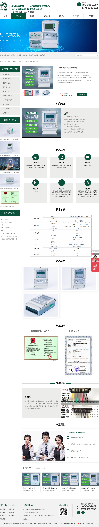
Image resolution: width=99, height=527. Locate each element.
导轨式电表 (7, 78)
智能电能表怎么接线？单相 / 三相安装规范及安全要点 (13, 139)
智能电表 (21, 61)
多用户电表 (7, 108)
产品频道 (14, 61)
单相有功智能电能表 (29, 488)
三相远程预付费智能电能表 (89, 488)
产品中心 (19, 16)
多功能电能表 (7, 100)
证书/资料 (76, 16)
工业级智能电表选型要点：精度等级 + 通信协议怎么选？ (14, 155)
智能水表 (6, 113)
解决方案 (47, 16)
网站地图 (2, 519)
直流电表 (6, 91)
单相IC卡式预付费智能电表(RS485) (53, 488)
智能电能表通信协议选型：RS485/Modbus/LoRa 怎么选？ (14, 172)
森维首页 (2, 509)
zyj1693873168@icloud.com (8, 233)
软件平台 (62, 16)
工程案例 (33, 16)
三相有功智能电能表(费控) (32, 61)
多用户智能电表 (11, 55)
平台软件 (2, 512)
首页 (5, 16)
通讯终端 (6, 104)
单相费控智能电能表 (22, 55)
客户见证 (2, 515)
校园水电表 (7, 83)
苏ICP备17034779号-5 (69, 524)
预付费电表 (7, 87)
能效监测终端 (7, 96)
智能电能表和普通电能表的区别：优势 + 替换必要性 (13, 188)
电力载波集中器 (44, 55)
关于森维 (91, 16)
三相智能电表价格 (33, 55)
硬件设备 (11, 512)
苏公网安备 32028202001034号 (86, 524)
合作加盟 (11, 515)
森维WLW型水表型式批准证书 (8, 206)
